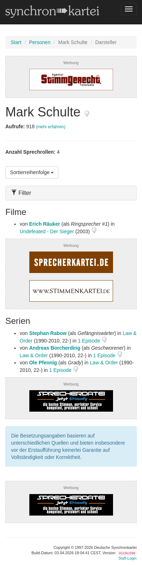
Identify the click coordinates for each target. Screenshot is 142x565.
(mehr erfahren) (50, 126)
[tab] (71, 193)
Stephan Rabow (48, 333)
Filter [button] (21, 193)
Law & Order (34, 355)
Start (16, 42)
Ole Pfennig (43, 362)
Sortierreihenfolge (32, 172)
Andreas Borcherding (54, 348)
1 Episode (90, 341)
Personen (39, 42)
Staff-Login (127, 558)
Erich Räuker (44, 224)
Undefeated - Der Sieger (47, 231)
